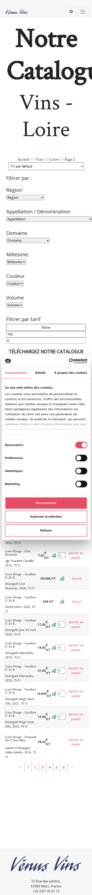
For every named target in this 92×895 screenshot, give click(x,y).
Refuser (46, 530)
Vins (39, 159)
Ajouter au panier (76, 555)
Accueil (23, 159)
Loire (53, 159)
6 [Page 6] (64, 767)
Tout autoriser (46, 503)
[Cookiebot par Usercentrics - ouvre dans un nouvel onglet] (69, 361)
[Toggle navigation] (71, 11)
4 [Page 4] (50, 767)
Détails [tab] (40, 372)
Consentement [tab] (16, 372)
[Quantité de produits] (61, 555)
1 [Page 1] (28, 767)
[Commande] (46, 166)
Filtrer (46, 327)
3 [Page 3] (42, 767)
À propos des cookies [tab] (70, 372)
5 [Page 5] (57, 767)
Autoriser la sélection (46, 516)
